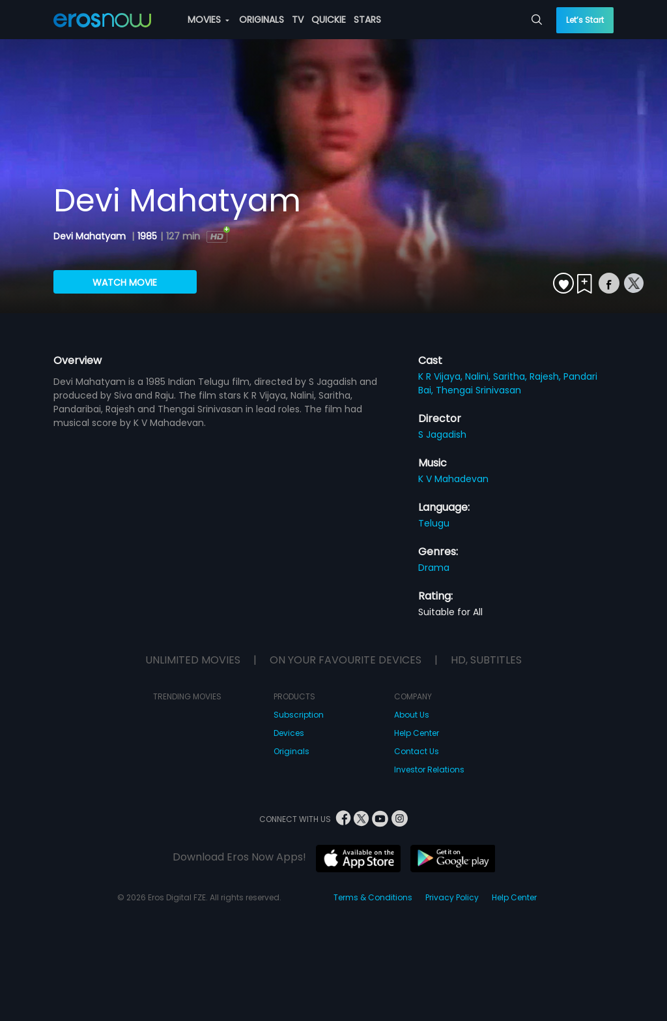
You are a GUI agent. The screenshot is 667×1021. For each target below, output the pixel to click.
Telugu (433, 523)
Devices (289, 733)
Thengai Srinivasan (478, 390)
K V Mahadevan (453, 478)
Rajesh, (546, 376)
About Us (411, 714)
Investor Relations (429, 769)
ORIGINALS (261, 19)
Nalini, (479, 376)
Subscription (299, 714)
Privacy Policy (452, 897)
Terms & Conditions (373, 897)
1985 (147, 236)
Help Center (416, 733)
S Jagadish (442, 434)
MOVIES (208, 19)
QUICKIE (328, 19)
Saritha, (511, 376)
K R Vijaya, (441, 376)
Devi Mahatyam (90, 236)
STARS (367, 19)
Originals (291, 751)
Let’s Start (585, 19)
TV (298, 19)
